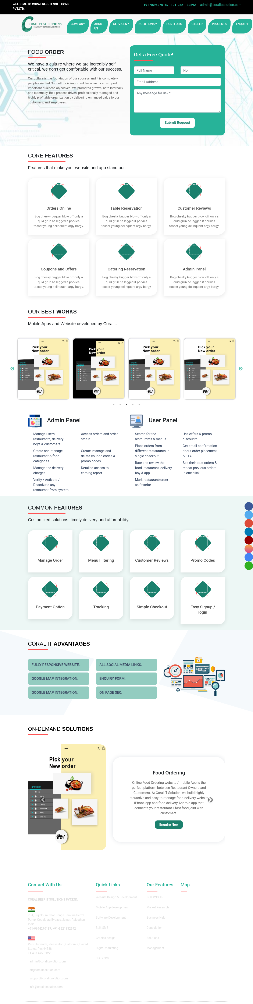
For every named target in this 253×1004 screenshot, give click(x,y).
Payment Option (50, 606)
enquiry (242, 24)
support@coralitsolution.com (48, 978)
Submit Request (177, 122)
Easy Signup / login (202, 609)
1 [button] (114, 404)
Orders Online (58, 208)
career (197, 24)
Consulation (155, 927)
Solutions (147, 24)
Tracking (101, 606)
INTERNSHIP (155, 897)
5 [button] (139, 404)
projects (219, 24)
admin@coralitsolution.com (220, 5)
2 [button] (120, 404)
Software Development (111, 917)
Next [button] (241, 369)
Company (78, 24)
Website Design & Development (116, 897)
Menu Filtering (101, 560)
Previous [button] (12, 369)
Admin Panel (194, 269)
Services (120, 24)
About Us (99, 26)
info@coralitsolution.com (45, 987)
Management (155, 948)
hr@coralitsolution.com (44, 970)
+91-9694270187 (156, 5)
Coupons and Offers (59, 269)
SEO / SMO (103, 958)
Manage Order (50, 560)
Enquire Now (168, 825)
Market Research (158, 907)
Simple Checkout (152, 606)
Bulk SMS (102, 927)
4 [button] (133, 404)
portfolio (174, 24)
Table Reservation (126, 208)
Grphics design (105, 938)
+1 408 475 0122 (39, 953)
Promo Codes (202, 560)
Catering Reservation (126, 269)
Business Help (156, 917)
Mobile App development (112, 907)
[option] (43, 368)
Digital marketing (107, 948)
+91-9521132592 (183, 5)
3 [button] (126, 404)
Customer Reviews (194, 208)
